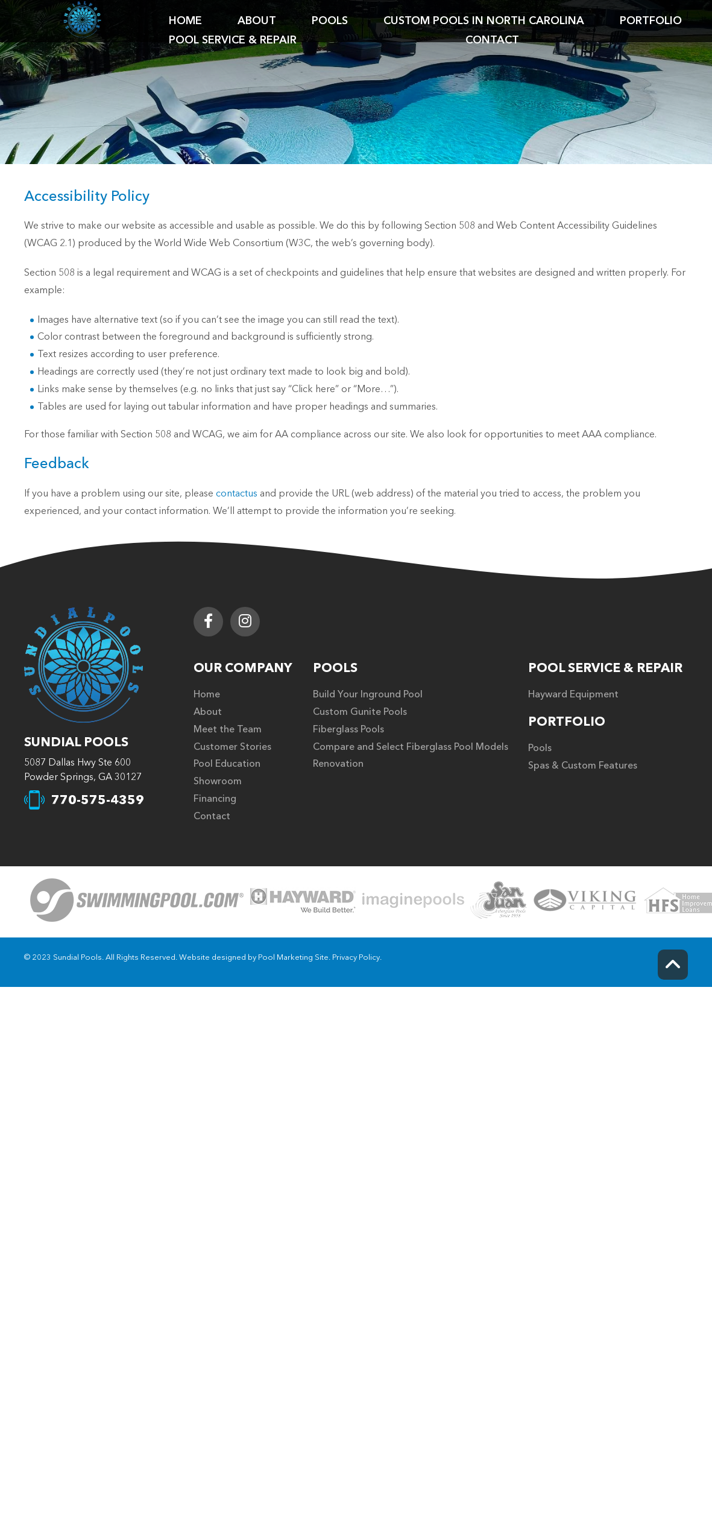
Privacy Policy (356, 957)
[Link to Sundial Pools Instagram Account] (245, 621)
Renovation (338, 763)
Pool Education (227, 763)
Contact (212, 816)
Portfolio (566, 722)
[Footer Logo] (83, 665)
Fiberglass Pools (348, 729)
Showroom (218, 781)
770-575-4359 (97, 800)
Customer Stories (232, 746)
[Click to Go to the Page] (137, 901)
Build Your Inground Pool (368, 694)
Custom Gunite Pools (360, 711)
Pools (335, 668)
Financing (215, 798)
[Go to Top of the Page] (673, 965)
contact (232, 493)
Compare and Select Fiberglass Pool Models (410, 746)
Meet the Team (228, 729)
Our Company (243, 668)
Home (207, 694)
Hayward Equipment (573, 694)
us (252, 493)
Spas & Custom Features (582, 765)
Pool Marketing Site (293, 957)
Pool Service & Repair (605, 668)
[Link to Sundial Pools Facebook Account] (208, 621)
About (208, 711)
